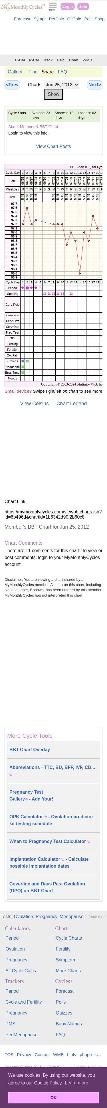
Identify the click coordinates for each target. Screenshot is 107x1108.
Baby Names (69, 1023)
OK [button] (54, 1097)
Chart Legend (71, 403)
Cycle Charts (69, 938)
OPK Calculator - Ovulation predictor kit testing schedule (51, 820)
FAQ (62, 71)
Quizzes (64, 1012)
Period (12, 938)
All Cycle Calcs (20, 970)
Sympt (40, 19)
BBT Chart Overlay (29, 749)
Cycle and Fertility (23, 1002)
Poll (88, 19)
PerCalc (56, 19)
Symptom (65, 959)
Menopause (72, 916)
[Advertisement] (53, 39)
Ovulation (23, 916)
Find (33, 71)
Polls (61, 1002)
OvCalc (74, 19)
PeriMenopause (21, 1034)
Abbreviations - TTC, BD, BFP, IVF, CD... (52, 770)
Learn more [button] (76, 1082)
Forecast (22, 19)
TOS (9, 1054)
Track (48, 60)
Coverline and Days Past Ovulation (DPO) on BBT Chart (47, 887)
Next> (94, 84)
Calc (60, 60)
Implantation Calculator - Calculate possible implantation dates (49, 863)
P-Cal (34, 60)
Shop (99, 19)
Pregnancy (46, 916)
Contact (42, 1054)
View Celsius (34, 403)
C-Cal (20, 60)
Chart (73, 60)
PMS (10, 1023)
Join (83, 6)
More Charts (68, 970)
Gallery (15, 71)
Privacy (24, 1054)
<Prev (12, 84)
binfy (71, 1054)
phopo (86, 1054)
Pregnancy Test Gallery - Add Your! (31, 795)
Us (98, 1054)
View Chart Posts (53, 146)
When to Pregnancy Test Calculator (49, 841)
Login (67, 6)
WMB (87, 60)
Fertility (63, 949)
